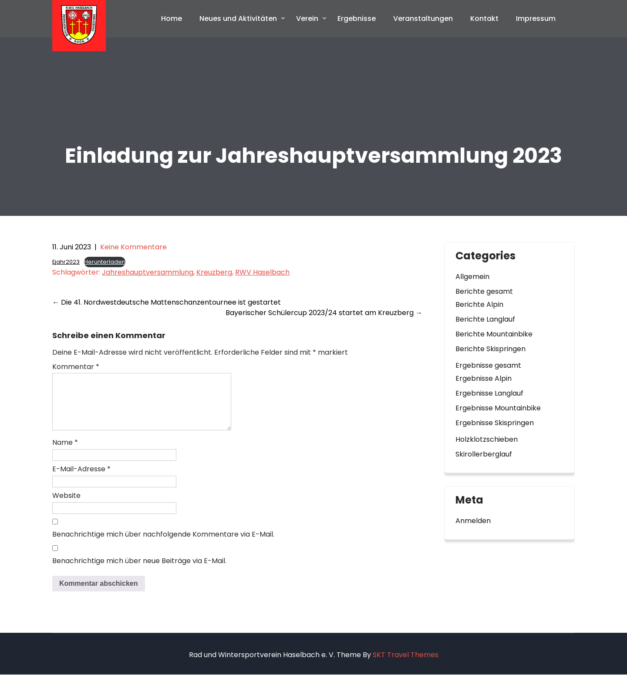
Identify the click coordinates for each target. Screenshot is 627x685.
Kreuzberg (214, 272)
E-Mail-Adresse (81, 479)
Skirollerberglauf (483, 454)
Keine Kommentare (133, 247)
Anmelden (473, 521)
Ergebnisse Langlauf (489, 393)
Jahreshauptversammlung (147, 272)
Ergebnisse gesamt (488, 365)
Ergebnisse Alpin (483, 378)
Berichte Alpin (479, 304)
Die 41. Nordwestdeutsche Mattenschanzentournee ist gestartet (166, 302)
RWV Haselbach (262, 272)
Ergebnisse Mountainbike (498, 408)
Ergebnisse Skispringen (494, 423)
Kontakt (484, 18)
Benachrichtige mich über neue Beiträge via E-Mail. (139, 571)
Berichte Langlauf (485, 319)
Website (66, 506)
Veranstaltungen (423, 18)
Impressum (536, 18)
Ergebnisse (356, 18)
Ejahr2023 (66, 261)
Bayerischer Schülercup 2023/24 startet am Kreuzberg (324, 313)
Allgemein (472, 277)
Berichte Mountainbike (494, 334)
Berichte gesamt (484, 291)
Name (65, 453)
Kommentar (75, 367)
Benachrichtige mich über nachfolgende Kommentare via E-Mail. (163, 545)
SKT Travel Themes (405, 665)
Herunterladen (104, 261)
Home (171, 18)
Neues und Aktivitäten (238, 18)
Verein (307, 18)
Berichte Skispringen (490, 349)
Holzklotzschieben (486, 439)
